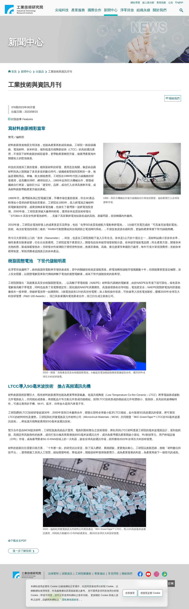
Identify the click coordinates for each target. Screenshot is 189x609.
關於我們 (159, 10)
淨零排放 (127, 10)
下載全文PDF (17, 540)
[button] (181, 10)
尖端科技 (62, 10)
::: (6, 2)
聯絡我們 (174, 98)
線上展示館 (148, 2)
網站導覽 (135, 2)
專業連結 (99, 573)
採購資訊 (67, 573)
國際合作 (94, 10)
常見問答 (113, 573)
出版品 (40, 71)
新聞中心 (111, 10)
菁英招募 (161, 2)
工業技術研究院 (26, 9)
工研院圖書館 (83, 573)
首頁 (12, 71)
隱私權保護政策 (70, 599)
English (179, 2)
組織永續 (143, 10)
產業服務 (78, 10)
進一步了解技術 (22, 550)
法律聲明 (53, 573)
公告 (170, 2)
